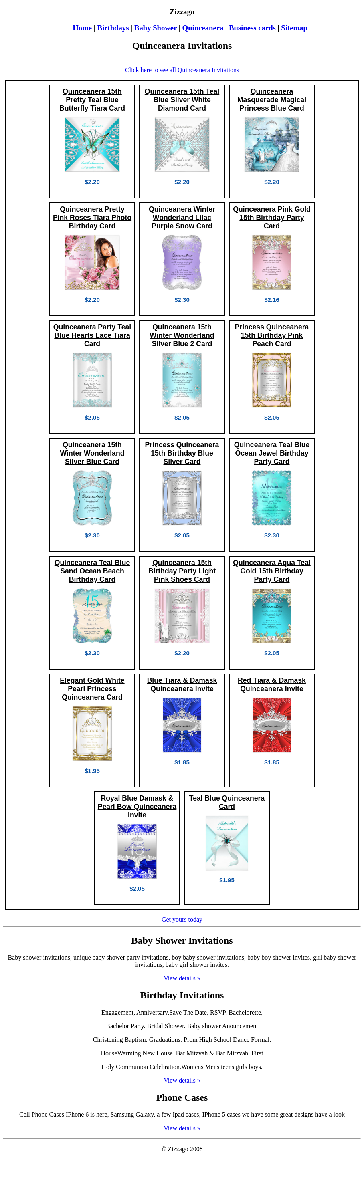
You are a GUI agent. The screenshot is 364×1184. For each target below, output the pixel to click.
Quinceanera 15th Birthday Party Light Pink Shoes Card (182, 571)
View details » (182, 978)
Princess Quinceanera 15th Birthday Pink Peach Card (272, 335)
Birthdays (113, 28)
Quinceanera (203, 28)
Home (82, 28)
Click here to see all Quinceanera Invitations (182, 70)
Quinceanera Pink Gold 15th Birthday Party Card (272, 217)
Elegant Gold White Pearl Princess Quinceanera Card (92, 688)
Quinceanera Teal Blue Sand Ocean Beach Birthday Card (92, 571)
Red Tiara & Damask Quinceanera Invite (272, 684)
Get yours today (182, 919)
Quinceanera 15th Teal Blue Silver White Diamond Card (182, 99)
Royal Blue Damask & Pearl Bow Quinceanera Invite (137, 806)
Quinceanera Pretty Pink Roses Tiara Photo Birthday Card (92, 217)
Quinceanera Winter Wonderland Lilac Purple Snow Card (182, 217)
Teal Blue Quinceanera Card (227, 802)
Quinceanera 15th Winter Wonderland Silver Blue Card (92, 453)
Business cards (252, 28)
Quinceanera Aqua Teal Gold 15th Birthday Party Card (272, 571)
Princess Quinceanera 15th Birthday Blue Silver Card (182, 453)
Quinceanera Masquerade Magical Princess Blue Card (271, 99)
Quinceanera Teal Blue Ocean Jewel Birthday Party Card (271, 453)
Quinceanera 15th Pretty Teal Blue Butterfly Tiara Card (92, 99)
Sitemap (294, 28)
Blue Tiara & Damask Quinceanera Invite (182, 684)
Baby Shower (156, 28)
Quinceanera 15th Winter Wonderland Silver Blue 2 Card (182, 335)
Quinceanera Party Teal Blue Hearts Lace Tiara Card (92, 335)
